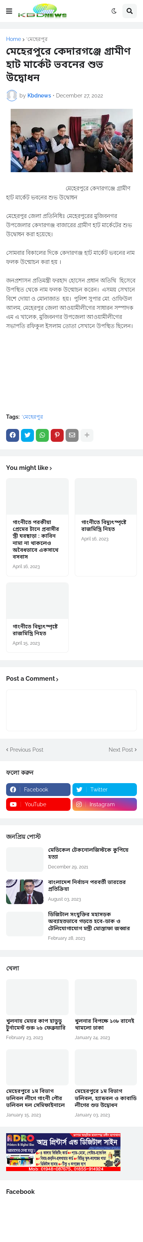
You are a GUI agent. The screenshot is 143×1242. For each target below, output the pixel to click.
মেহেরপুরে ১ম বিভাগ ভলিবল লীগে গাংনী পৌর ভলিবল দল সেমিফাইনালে (35, 1098)
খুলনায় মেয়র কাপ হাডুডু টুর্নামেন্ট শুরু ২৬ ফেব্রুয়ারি (36, 1025)
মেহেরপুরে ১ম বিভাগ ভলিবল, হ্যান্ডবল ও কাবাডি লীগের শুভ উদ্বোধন (106, 1098)
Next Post (121, 750)
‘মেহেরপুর (37, 39)
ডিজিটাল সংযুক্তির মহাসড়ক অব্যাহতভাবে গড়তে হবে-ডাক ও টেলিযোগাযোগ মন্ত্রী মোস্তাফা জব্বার (89, 922)
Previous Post (26, 750)
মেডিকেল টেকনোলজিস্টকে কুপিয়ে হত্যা (88, 854)
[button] (9, 11)
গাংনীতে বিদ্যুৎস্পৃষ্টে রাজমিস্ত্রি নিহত (103, 526)
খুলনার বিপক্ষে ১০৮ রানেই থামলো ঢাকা (104, 1025)
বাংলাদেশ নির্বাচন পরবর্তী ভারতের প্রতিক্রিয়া (87, 886)
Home (13, 39)
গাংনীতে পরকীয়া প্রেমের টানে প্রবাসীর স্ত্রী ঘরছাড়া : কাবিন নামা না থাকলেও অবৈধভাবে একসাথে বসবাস (36, 540)
